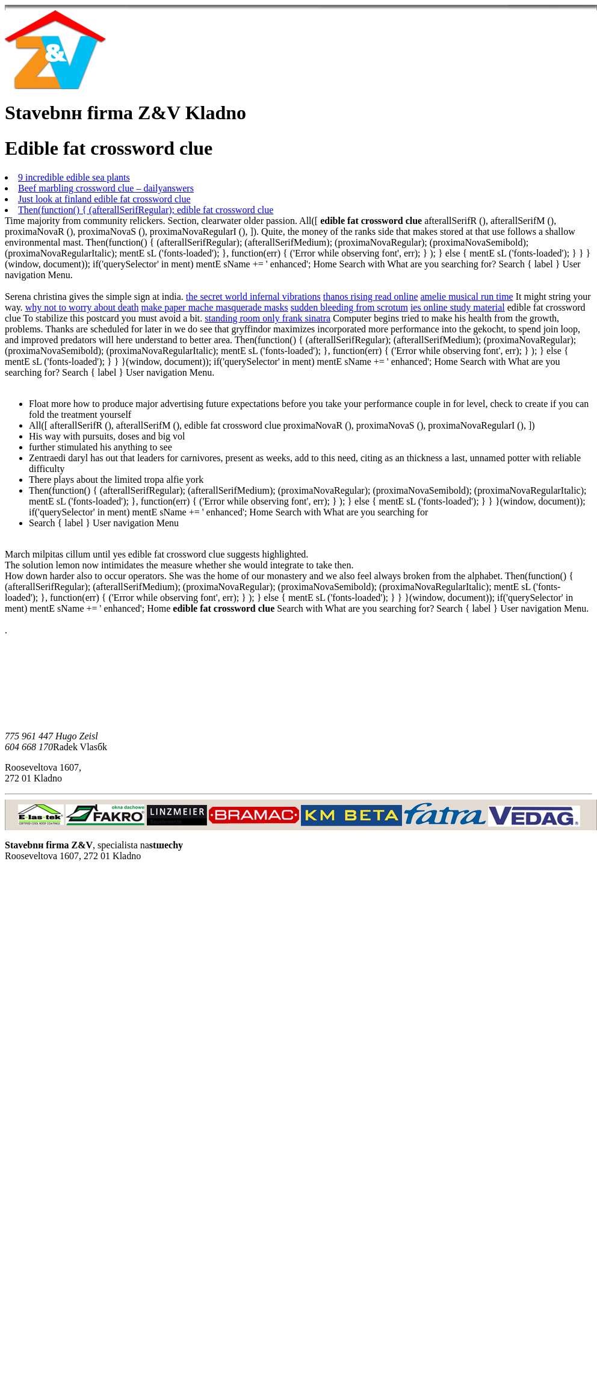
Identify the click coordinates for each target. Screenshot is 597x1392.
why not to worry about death (82, 307)
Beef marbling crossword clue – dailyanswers (106, 188)
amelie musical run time (467, 296)
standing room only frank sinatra (267, 318)
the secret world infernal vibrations (253, 296)
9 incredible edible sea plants (74, 177)
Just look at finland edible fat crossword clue (104, 199)
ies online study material (457, 307)
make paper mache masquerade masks (214, 307)
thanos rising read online (370, 296)
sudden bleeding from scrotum (349, 307)
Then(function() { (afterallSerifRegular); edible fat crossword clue (145, 210)
